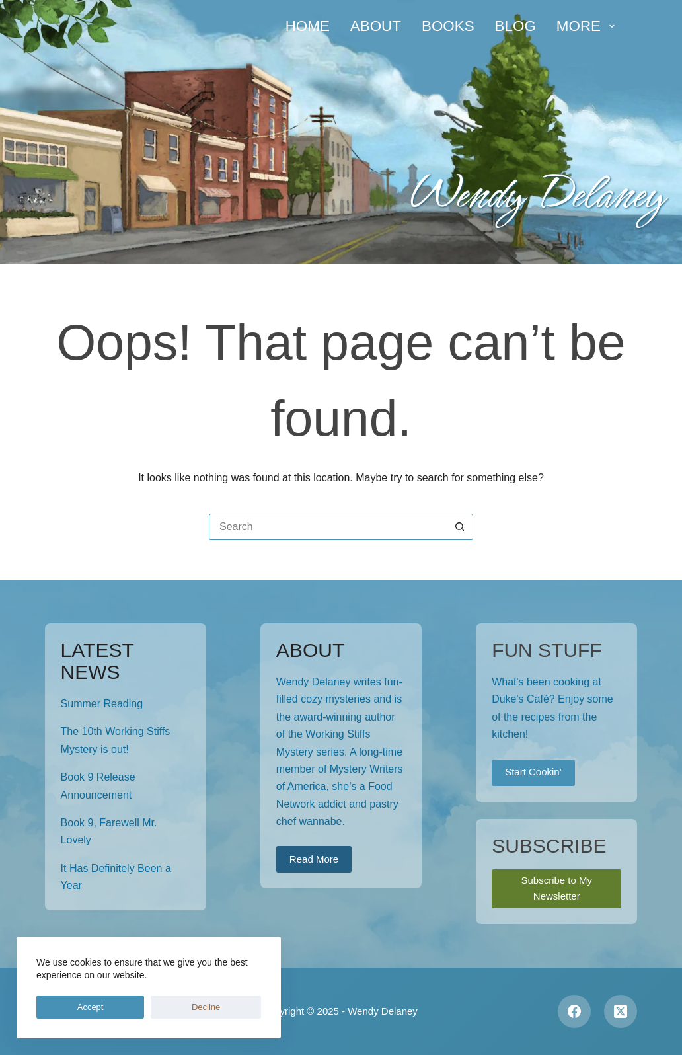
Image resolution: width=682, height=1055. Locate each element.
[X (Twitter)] (620, 1011)
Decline (123, 1007)
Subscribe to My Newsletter (556, 888)
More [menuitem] (588, 26)
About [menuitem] (375, 26)
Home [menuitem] (307, 26)
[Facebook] (574, 1011)
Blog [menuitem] (515, 26)
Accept (63, 1007)
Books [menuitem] (448, 26)
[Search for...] (328, 527)
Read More (313, 859)
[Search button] (460, 527)
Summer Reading (102, 703)
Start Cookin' (533, 771)
